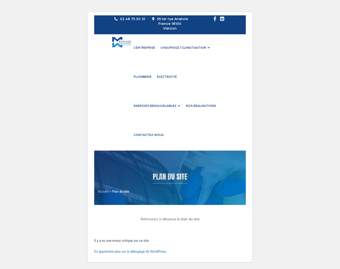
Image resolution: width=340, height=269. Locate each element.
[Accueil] (121, 38)
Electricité (167, 76)
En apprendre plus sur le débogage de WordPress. (130, 251)
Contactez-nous (149, 135)
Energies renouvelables (155, 106)
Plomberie (143, 76)
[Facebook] (215, 19)
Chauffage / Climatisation (183, 47)
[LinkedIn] (222, 19)
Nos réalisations (201, 106)
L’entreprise (144, 47)
